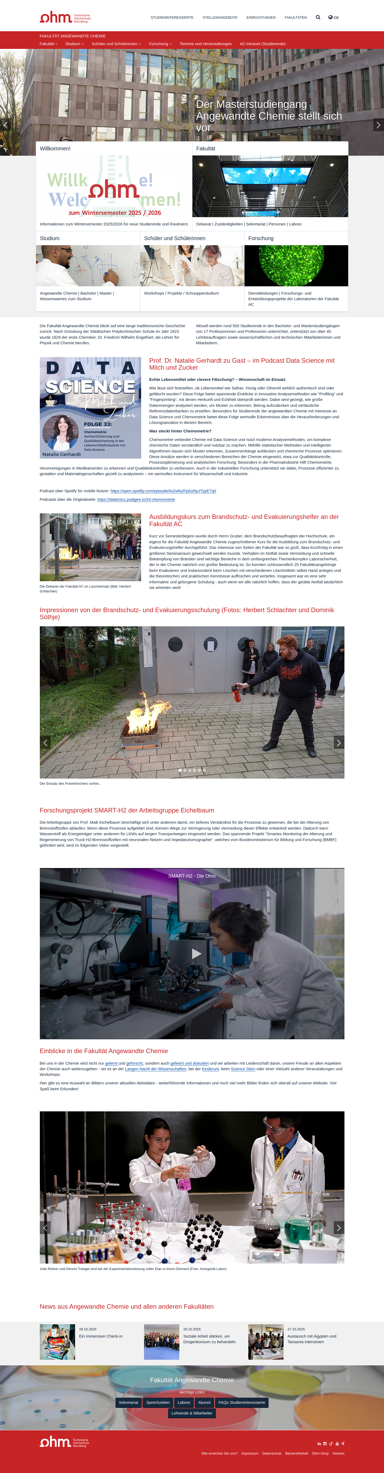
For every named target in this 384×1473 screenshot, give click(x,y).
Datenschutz (271, 1453)
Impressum (249, 1453)
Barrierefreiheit (296, 1453)
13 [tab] (221, 1256)
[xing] (343, 1443)
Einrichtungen (261, 17)
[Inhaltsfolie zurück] (5, 124)
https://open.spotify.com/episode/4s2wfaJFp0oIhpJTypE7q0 (163, 491)
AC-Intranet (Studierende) (263, 43)
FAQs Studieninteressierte (242, 1402)
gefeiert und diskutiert (189, 1063)
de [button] (333, 17)
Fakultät (49, 43)
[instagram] (325, 1443)
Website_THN (65, 17)
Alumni (204, 1402)
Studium (74, 43)
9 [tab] (201, 1256)
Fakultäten (296, 17)
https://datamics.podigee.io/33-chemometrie (136, 499)
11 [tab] (211, 1256)
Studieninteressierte (172, 17)
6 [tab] (204, 770)
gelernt (112, 1063)
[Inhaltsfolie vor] (378, 124)
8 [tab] (197, 1256)
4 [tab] (194, 770)
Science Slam (243, 1068)
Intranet (338, 1453)
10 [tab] (206, 1256)
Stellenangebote (220, 17)
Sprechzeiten (158, 1402)
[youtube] (337, 1443)
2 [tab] (185, 770)
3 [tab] (189, 770)
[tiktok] (331, 1443)
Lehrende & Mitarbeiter (192, 1413)
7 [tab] (192, 1256)
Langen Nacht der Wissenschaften (155, 1068)
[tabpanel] (192, 708)
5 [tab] (199, 770)
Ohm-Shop (320, 1453)
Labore (184, 1402)
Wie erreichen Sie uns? (219, 1453)
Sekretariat (128, 1402)
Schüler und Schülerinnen (116, 43)
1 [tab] (180, 770)
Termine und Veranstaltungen (206, 43)
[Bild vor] (339, 742)
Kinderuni (210, 1068)
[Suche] (318, 17)
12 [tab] (216, 1256)
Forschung (160, 43)
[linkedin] (319, 1443)
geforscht (134, 1063)
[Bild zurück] (45, 742)
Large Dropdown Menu (64, 1442)
